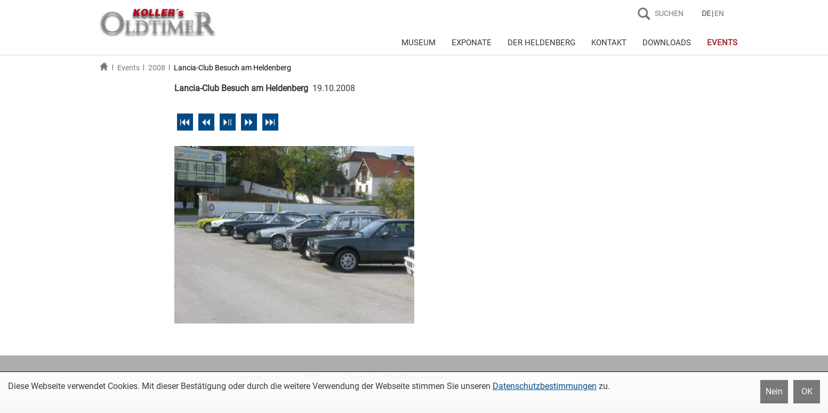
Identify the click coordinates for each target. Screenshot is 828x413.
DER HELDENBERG (541, 42)
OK (807, 391)
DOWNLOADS (666, 42)
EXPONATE (472, 42)
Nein (774, 391)
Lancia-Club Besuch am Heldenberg (232, 67)
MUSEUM (418, 42)
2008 (156, 67)
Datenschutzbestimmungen (545, 386)
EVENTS (722, 42)
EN (719, 13)
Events (128, 67)
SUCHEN (669, 13)
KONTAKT (608, 42)
